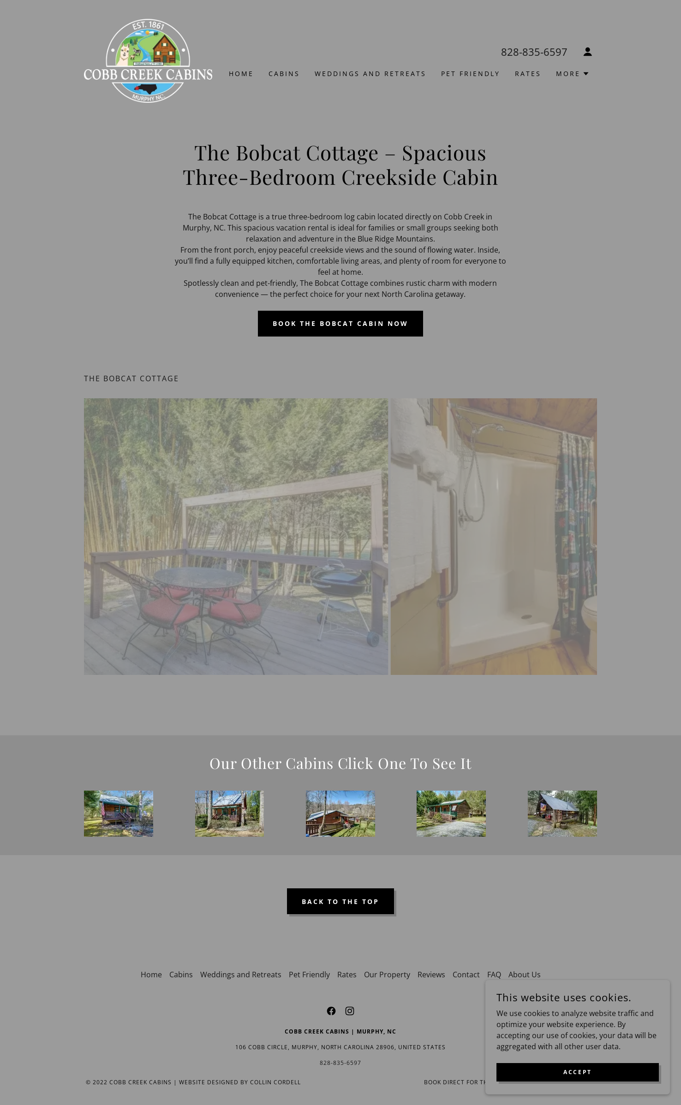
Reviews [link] (431, 974)
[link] (148, 60)
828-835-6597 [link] (534, 52)
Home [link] (241, 73)
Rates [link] (528, 73)
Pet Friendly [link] (470, 73)
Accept (577, 1072)
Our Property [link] (387, 974)
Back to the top (340, 901)
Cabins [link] (284, 73)
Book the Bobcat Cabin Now (340, 323)
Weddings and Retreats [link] (370, 73)
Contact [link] (466, 974)
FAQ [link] (494, 974)
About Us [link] (524, 974)
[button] (588, 51)
